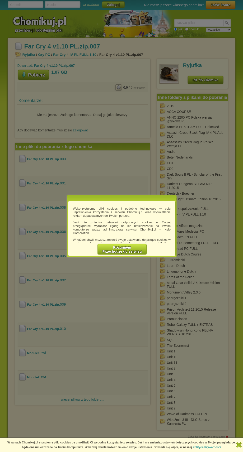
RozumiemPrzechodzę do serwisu (122, 249)
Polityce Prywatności (207, 447)
